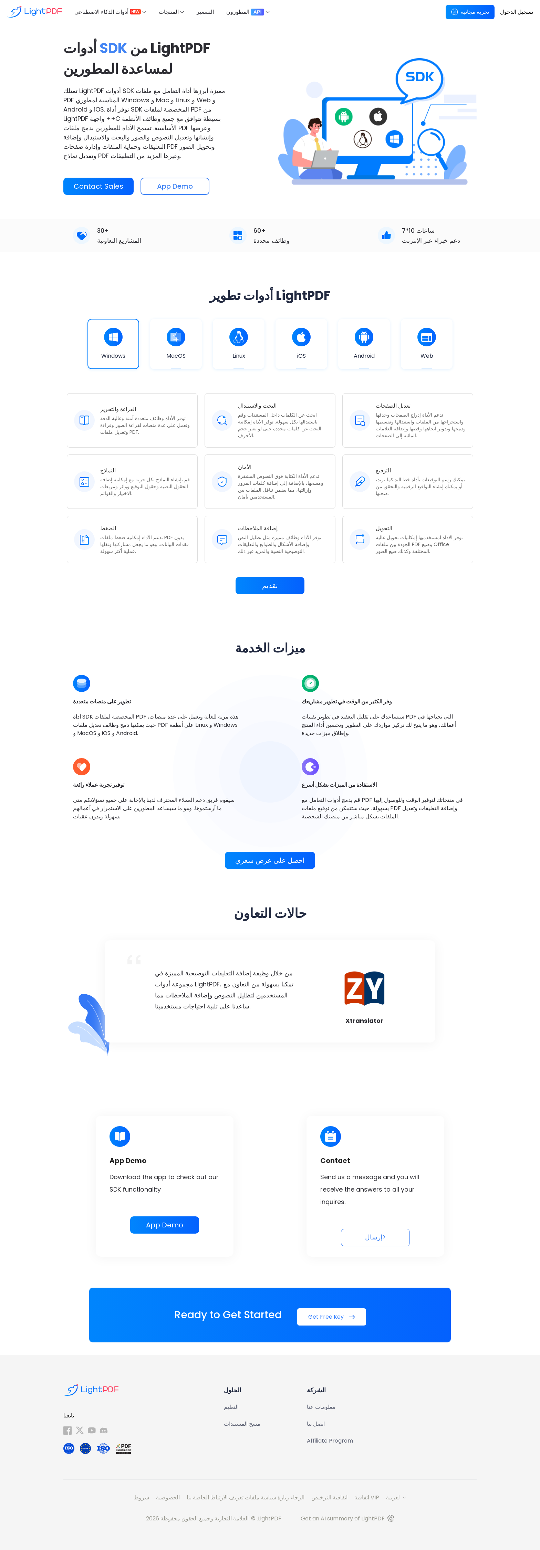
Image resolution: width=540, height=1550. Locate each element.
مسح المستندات (242, 1424)
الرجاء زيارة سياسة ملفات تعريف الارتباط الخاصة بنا (245, 1498)
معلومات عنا (321, 1407)
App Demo (164, 1225)
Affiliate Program (330, 1441)
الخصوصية (168, 1498)
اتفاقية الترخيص (329, 1498)
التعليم (231, 1407)
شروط (141, 1498)
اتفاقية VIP (366, 1498)
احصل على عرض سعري (270, 860)
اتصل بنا (316, 1424)
